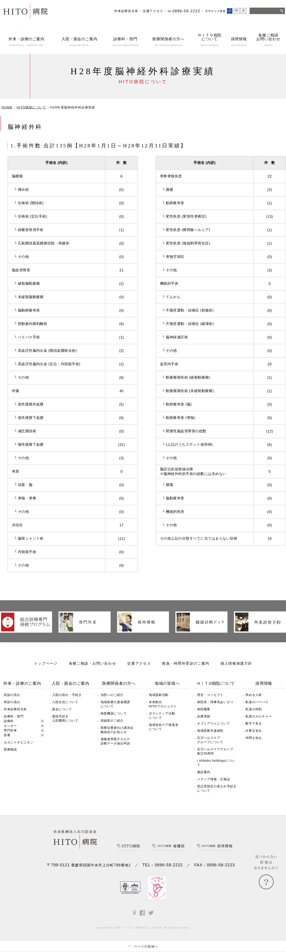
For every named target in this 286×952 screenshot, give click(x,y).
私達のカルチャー (258, 716)
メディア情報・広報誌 (213, 779)
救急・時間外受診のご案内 (185, 663)
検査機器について (114, 713)
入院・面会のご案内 (70, 683)
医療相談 (10, 749)
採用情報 (263, 683)
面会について (62, 709)
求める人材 (253, 695)
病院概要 (203, 709)
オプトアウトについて (213, 723)
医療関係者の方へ (119, 683)
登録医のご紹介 (112, 720)
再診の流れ (12, 702)
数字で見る (253, 723)
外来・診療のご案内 (22, 683)
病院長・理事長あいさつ (215, 702)
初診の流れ (12, 695)
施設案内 (203, 772)
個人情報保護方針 (236, 663)
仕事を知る (253, 730)
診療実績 (203, 716)
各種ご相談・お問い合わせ (92, 663)
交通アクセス (153, 11)
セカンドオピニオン (18, 742)
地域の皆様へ (167, 683)
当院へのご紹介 (112, 695)
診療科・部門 (13, 716)
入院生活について (65, 702)
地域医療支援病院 (210, 730)
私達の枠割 (253, 709)
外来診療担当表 (126, 11)
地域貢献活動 (158, 695)
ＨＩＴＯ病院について (215, 683)
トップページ (46, 663)
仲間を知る (253, 738)
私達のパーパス (256, 702)
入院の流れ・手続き (67, 695)
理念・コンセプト (210, 695)
